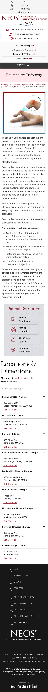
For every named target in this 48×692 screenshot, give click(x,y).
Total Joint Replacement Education (26, 30)
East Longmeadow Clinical (15, 397)
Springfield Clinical (11, 434)
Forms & (29, 319)
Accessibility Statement (16, 661)
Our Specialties (40, 85)
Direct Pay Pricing (22, 46)
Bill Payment (29, 340)
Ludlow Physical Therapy (14, 489)
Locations (26, 12)
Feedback (16, 658)
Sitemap (40, 654)
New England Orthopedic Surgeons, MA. (16, 85)
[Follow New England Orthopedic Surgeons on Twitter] (24, 644)
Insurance (29, 350)
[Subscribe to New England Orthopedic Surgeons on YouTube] (32, 644)
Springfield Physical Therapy (16, 527)
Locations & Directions (18, 368)
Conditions (19, 87)
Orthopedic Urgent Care (22, 50)
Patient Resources (24, 308)
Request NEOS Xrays (22, 54)
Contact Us (38, 661)
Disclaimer (17, 654)
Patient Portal (22, 58)
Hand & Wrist (8, 87)
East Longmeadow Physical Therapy (20, 452)
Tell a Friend (30, 658)
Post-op (29, 329)
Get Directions (10, 409)
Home (6, 654)
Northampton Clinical (12, 415)
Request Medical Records (26, 39)
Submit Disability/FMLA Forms (26, 34)
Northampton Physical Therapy (17, 508)
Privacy (29, 654)
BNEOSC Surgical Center (14, 545)
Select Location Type (12, 388)
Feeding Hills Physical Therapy (17, 471)
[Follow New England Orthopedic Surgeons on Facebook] (16, 644)
